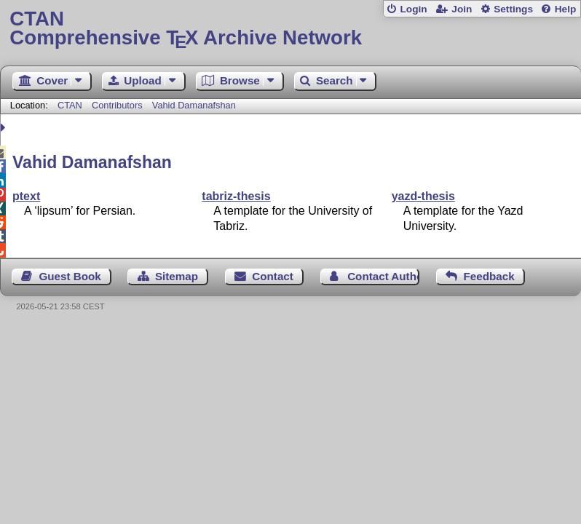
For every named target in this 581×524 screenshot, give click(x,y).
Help (566, 9)
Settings (513, 9)
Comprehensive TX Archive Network (290, 28)
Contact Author (383, 276)
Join (461, 9)
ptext (26, 196)
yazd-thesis (423, 196)
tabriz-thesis (236, 196)
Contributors (117, 105)
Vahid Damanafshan (194, 105)
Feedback (489, 276)
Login (413, 9)
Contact (272, 276)
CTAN (70, 105)
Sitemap (176, 276)
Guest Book (70, 276)
